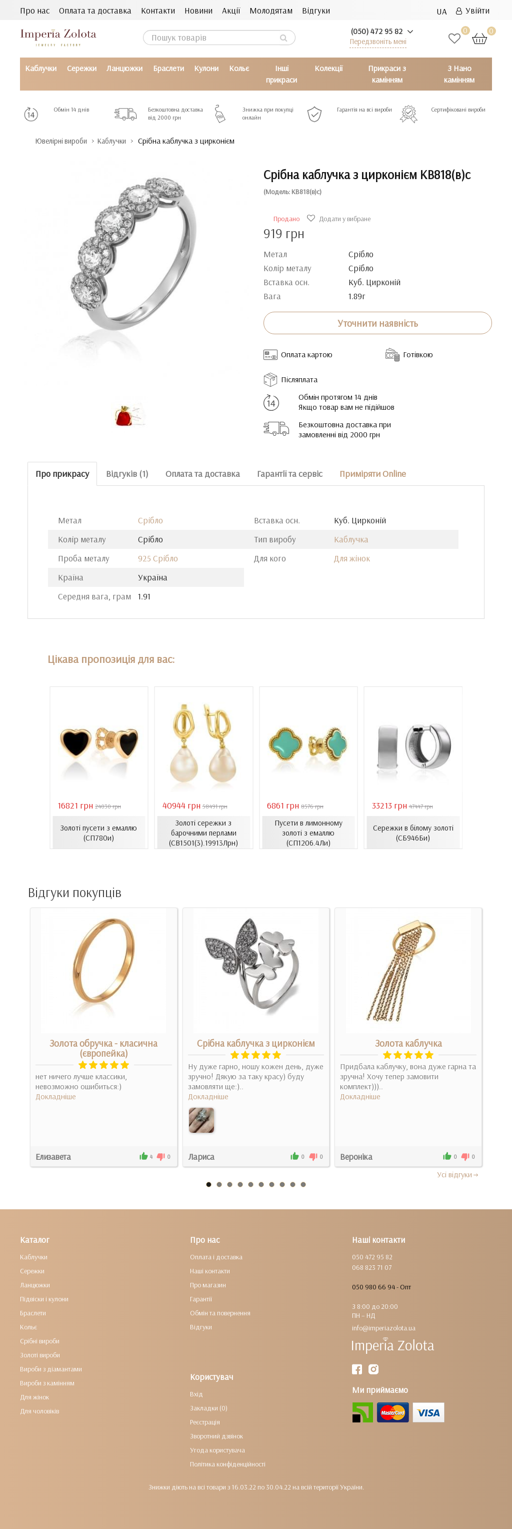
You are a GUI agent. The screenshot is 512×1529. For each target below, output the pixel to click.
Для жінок (352, 557)
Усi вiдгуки (458, 1174)
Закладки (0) (209, 1407)
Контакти (158, 10)
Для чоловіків (39, 1410)
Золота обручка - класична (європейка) (104, 1048)
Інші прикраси (281, 74)
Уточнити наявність (378, 323)
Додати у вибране (340, 218)
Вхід (196, 1393)
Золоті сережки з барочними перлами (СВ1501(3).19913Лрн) (203, 832)
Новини (198, 10)
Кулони (206, 68)
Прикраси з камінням (387, 74)
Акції (231, 10)
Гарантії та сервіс (289, 473)
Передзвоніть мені (378, 41)
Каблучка (351, 538)
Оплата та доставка (95, 10)
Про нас (35, 10)
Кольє (239, 68)
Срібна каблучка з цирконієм (256, 1043)
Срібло (150, 519)
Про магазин (208, 1284)
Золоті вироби (40, 1354)
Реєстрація (205, 1421)
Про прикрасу (62, 473)
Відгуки (316, 10)
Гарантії (201, 1298)
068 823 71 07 (372, 1267)
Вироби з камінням (47, 1382)
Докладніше (56, 1096)
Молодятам (271, 10)
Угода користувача (217, 1449)
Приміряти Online (373, 473)
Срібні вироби (40, 1340)
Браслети (168, 68)
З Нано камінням (459, 74)
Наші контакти (210, 1270)
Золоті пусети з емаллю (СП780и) (99, 832)
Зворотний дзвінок (216, 1435)
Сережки (81, 68)
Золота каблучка (408, 1043)
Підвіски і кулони (44, 1298)
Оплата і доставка (216, 1256)
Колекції (328, 68)
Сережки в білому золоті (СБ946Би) (413, 832)
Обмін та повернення (220, 1312)
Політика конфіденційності (228, 1463)
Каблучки (40, 68)
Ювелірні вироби (66, 141)
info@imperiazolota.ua (384, 1327)
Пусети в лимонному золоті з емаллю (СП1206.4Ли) (308, 832)
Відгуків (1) (127, 473)
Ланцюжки (124, 68)
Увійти (473, 10)
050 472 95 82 (372, 1256)
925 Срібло (158, 557)
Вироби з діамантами (51, 1368)
